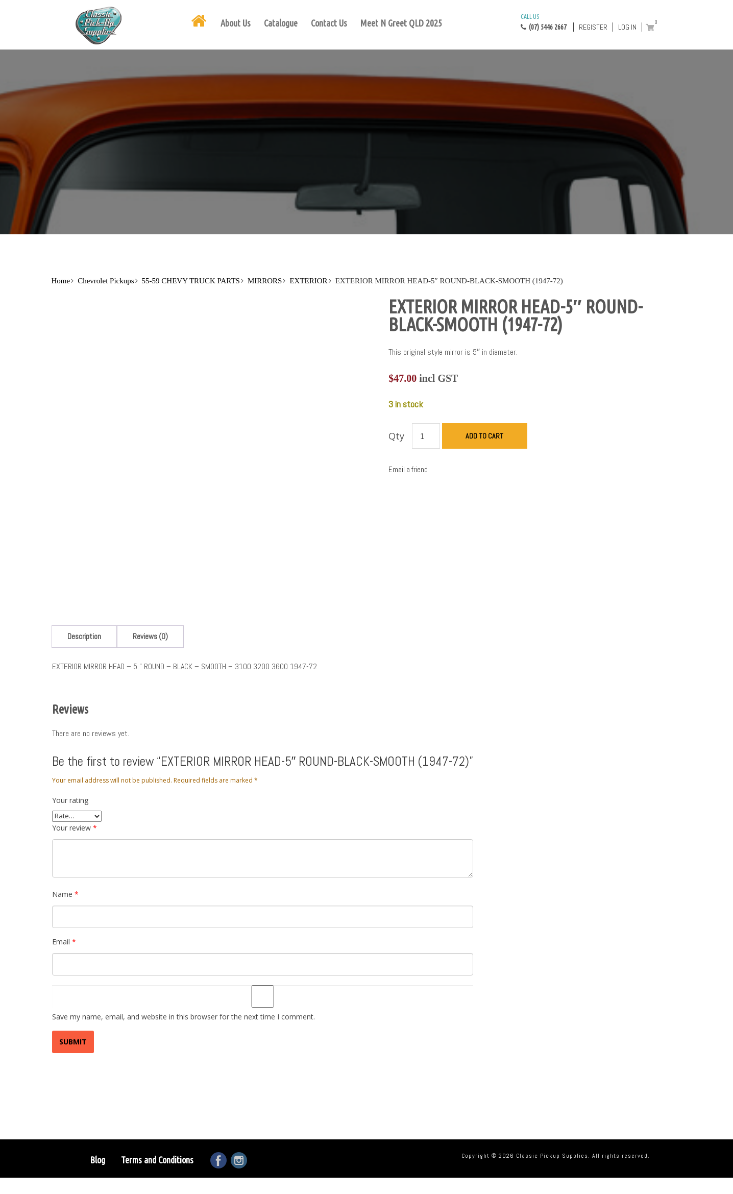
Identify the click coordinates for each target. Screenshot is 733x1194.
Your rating (70, 852)
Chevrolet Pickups (106, 281)
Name (65, 946)
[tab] (84, 688)
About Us (236, 23)
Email (64, 993)
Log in (627, 27)
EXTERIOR (308, 281)
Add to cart (484, 436)
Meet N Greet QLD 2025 (401, 23)
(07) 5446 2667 (544, 21)
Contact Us (329, 23)
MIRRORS (265, 281)
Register (593, 27)
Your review (74, 879)
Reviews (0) (150, 688)
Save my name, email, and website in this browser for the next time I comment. (183, 1068)
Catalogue (281, 23)
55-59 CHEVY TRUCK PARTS (191, 281)
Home (61, 281)
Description (84, 688)
